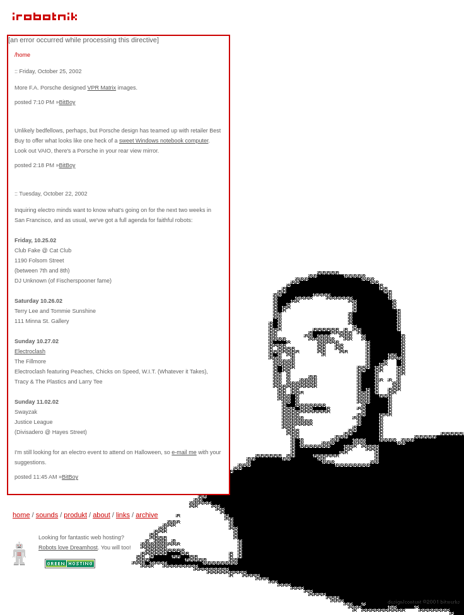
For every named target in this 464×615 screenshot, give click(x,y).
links (123, 514)
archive (147, 514)
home (21, 514)
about (101, 514)
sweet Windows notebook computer (164, 141)
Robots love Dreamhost (68, 547)
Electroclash (29, 351)
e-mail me (184, 452)
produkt (75, 514)
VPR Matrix (102, 88)
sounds (47, 514)
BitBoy (67, 102)
